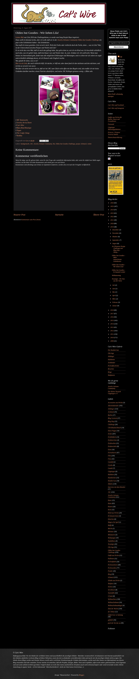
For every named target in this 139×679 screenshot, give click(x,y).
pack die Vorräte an (114, 623)
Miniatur (111, 531)
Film (109, 456)
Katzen (110, 506)
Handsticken (112, 478)
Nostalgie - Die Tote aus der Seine (118, 280)
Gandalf (110, 462)
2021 (112, 220)
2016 (112, 317)
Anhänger (111, 356)
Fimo (109, 459)
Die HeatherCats (113, 350)
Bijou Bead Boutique (24, 128)
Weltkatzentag (116, 275)
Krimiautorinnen (113, 516)
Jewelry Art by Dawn (24, 123)
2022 (112, 216)
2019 (112, 227)
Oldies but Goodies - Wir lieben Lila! (118, 266)
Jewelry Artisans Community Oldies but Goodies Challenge (78, 40)
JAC (31, 144)
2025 (112, 206)
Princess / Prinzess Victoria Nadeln (114, 133)
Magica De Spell (113, 522)
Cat (121, 57)
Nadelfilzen (111, 541)
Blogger (81, 675)
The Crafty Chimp (23, 133)
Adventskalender (113, 406)
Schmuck (84, 144)
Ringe (110, 372)
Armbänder (111, 363)
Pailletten (111, 558)
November (115, 233)
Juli (113, 285)
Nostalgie (111, 544)
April (114, 295)
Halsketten (111, 359)
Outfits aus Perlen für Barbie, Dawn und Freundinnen (115, 119)
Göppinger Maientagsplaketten (114, 128)
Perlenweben (112, 568)
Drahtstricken (112, 440)
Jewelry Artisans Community (43, 144)
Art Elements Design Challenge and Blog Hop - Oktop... (118, 249)
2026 (112, 203)
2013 (112, 327)
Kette (109, 510)
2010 (112, 337)
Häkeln (110, 484)
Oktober (115, 237)
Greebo (110, 465)
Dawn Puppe (112, 431)
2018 (112, 310)
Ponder (110, 571)
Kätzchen (111, 519)
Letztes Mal (20, 37)
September (115, 240)
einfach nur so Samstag (115, 615)
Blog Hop (111, 421)
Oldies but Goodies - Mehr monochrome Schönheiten (118, 258)
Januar (114, 306)
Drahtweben (112, 443)
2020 (112, 223)
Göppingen (111, 471)
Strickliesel (111, 590)
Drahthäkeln (112, 437)
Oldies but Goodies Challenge (65, 144)
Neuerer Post (19, 214)
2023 (112, 213)
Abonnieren (119, 47)
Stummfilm (111, 593)
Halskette (111, 474)
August (114, 243)
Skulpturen (111, 375)
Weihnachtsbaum (113, 602)
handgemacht (25, 144)
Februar (115, 302)
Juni (113, 289)
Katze (110, 503)
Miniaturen (111, 535)
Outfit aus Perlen (113, 555)
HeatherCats (112, 481)
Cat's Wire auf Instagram (116, 108)
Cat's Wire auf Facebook (116, 105)
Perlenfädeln (112, 562)
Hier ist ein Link (21, 63)
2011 (112, 334)
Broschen (111, 369)
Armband (111, 412)
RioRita (19, 136)
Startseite (59, 214)
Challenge (111, 424)
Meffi (109, 525)
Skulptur (110, 583)
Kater (110, 500)
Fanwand (111, 124)
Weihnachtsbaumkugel (115, 605)
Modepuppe (111, 538)
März (114, 299)
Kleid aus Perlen (113, 513)
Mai (113, 292)
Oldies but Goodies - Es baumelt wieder (118, 271)
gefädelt (110, 620)
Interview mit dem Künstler (116, 487)
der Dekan (111, 612)
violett (89, 144)
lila (54, 144)
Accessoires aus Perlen (115, 402)
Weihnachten (112, 599)
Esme (109, 449)
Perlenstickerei (113, 565)
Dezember (115, 230)
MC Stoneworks (22, 120)
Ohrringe (111, 353)
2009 (112, 341)
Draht (110, 434)
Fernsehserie (112, 453)
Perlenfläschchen (113, 366)
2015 (112, 320)
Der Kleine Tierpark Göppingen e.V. (114, 392)
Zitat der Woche (113, 609)
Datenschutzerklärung (115, 137)
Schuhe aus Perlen (114, 580)
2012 (112, 331)
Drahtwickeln (112, 446)
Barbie (110, 415)
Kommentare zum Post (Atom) (31, 220)
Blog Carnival (112, 418)
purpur (78, 144)
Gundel (110, 468)
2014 (112, 324)
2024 (112, 210)
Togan (19, 130)
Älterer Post (98, 214)
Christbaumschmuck (114, 428)
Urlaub (110, 596)
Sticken (110, 587)
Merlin (110, 528)
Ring (109, 574)
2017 (112, 314)
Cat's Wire (20, 125)
